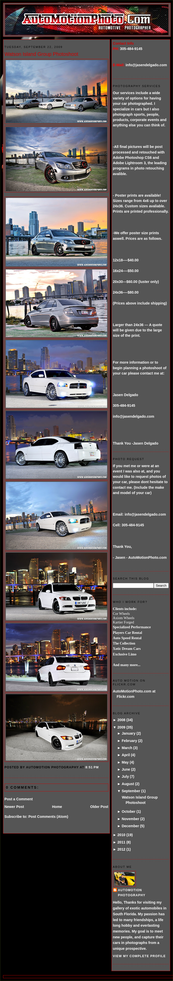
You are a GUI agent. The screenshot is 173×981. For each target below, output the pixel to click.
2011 (121, 842)
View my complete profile (139, 956)
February (129, 741)
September (131, 791)
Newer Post (14, 807)
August (128, 784)
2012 (121, 849)
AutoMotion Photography (132, 892)
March (127, 748)
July (125, 776)
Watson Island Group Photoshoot (41, 54)
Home (57, 807)
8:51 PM (92, 767)
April (126, 755)
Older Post (99, 807)
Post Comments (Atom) (48, 817)
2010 (121, 835)
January (128, 733)
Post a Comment (19, 799)
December (130, 826)
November (130, 819)
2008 (121, 720)
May (125, 762)
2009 (121, 727)
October (128, 811)
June (126, 769)
